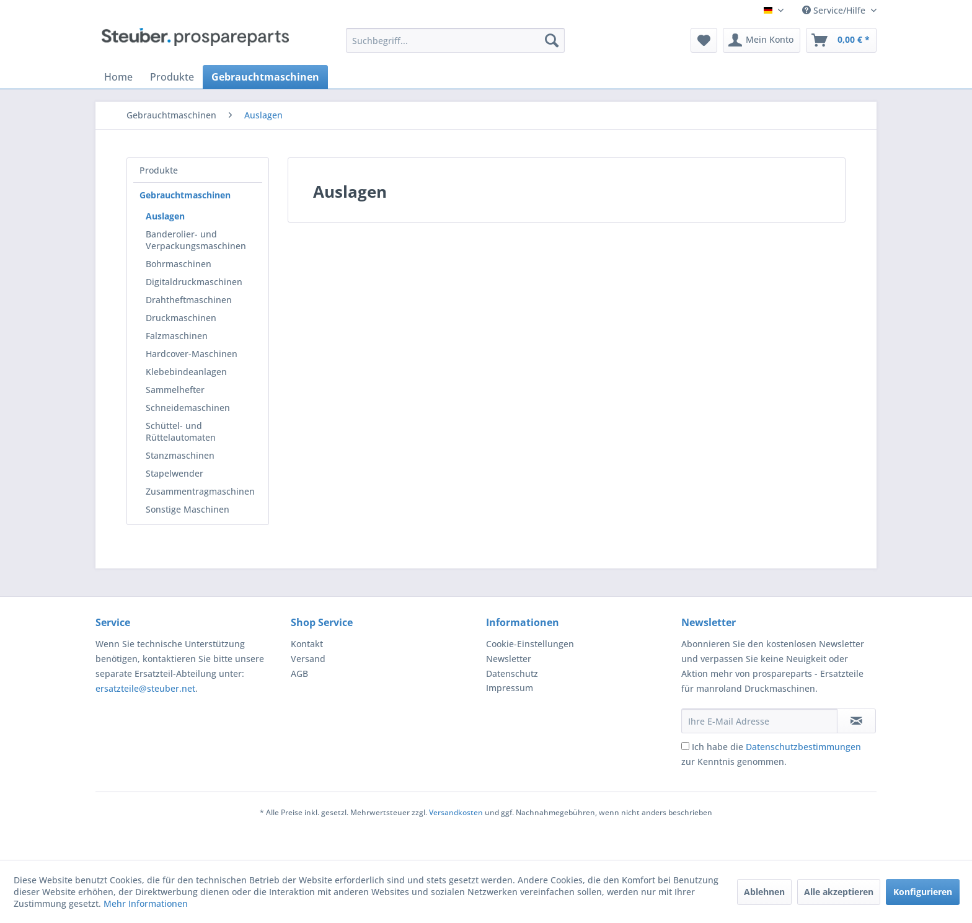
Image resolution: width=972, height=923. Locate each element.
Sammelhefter (175, 389)
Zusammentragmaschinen (200, 491)
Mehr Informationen (146, 903)
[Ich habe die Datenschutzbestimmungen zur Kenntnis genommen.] (685, 746)
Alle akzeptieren (838, 892)
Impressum (509, 688)
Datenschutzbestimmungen (803, 747)
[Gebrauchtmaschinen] (265, 77)
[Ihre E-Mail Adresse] (759, 721)
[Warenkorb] (841, 40)
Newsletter (508, 659)
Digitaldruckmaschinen (194, 282)
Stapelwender (174, 473)
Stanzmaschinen (180, 455)
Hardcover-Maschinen (191, 354)
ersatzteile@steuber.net (145, 688)
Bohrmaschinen (178, 264)
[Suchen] (552, 40)
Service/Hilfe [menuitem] (835, 10)
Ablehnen (764, 892)
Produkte (158, 170)
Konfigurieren (922, 892)
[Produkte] (172, 77)
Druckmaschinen (181, 318)
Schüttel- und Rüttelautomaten (181, 431)
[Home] (118, 77)
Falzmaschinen (177, 336)
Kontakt (307, 644)
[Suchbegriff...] (455, 40)
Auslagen (165, 216)
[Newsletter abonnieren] (856, 721)
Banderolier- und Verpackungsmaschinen (196, 240)
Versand (308, 659)
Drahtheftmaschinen (189, 300)
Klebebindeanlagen (186, 372)
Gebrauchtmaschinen (185, 195)
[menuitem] (455, 40)
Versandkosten (456, 812)
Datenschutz (512, 673)
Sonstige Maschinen (187, 509)
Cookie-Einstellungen (530, 644)
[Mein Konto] (761, 40)
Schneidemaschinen (188, 407)
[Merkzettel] (704, 40)
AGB (299, 673)
